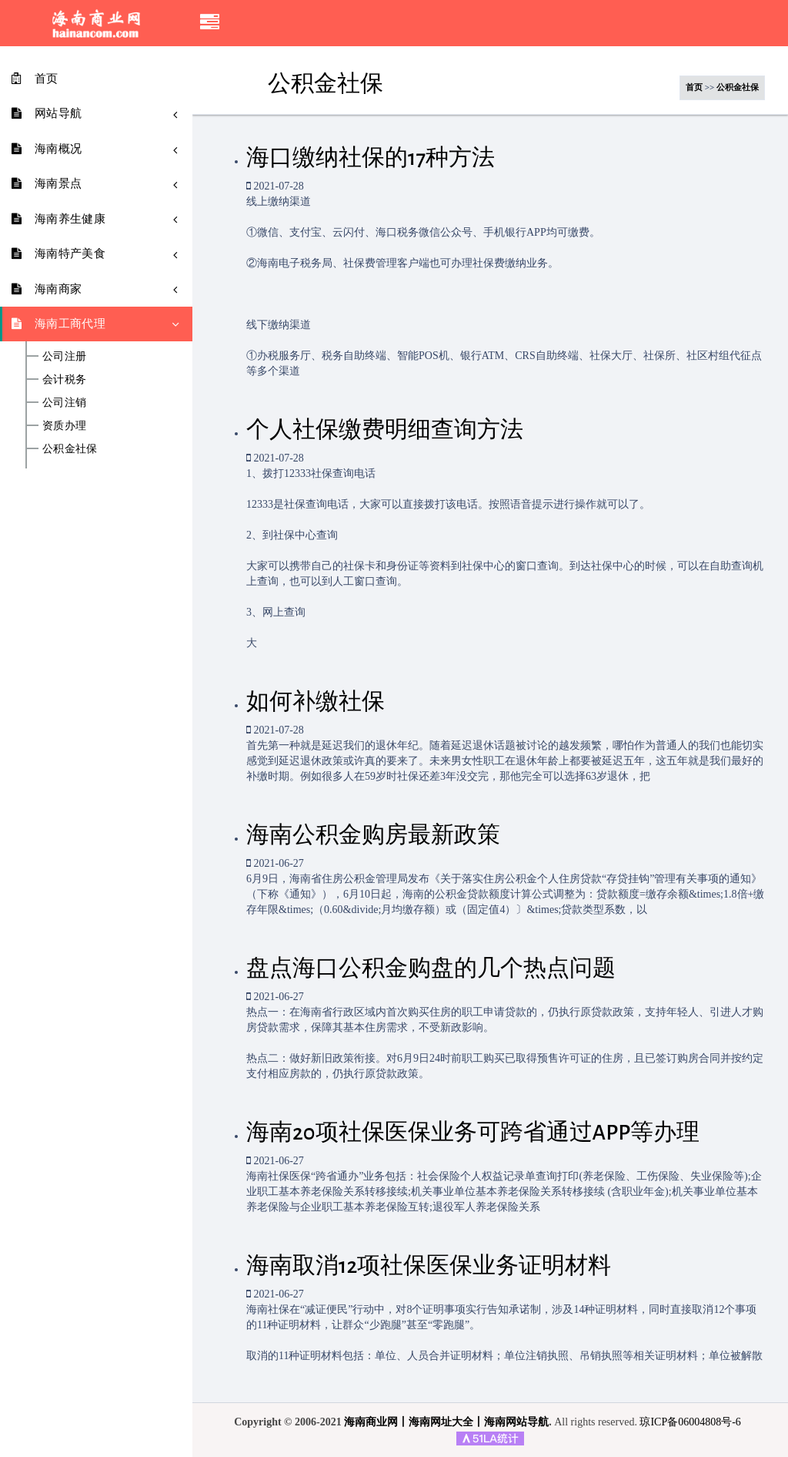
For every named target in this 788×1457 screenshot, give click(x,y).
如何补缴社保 (315, 701)
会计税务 (64, 379)
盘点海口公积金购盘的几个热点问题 (431, 968)
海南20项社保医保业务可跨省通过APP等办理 (473, 1132)
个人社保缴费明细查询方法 (384, 429)
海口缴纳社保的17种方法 (370, 158)
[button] (209, 23)
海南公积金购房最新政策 (373, 835)
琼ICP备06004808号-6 (689, 1422)
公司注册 (64, 356)
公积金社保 (70, 449)
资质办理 (64, 426)
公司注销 (64, 403)
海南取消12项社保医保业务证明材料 (428, 1265)
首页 (694, 87)
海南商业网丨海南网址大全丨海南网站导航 (446, 1422)
